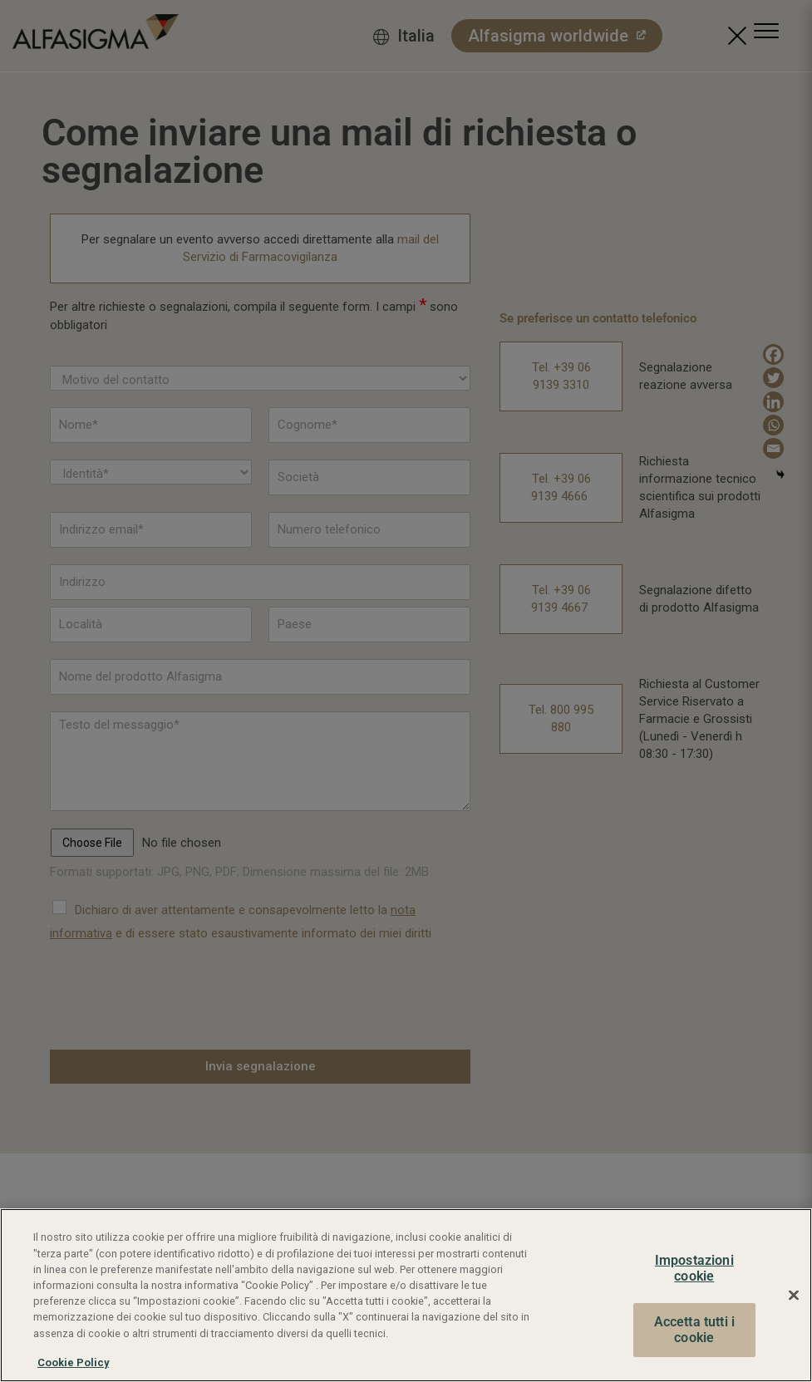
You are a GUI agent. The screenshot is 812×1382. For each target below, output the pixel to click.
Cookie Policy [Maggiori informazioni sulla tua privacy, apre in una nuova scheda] (73, 1362)
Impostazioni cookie (694, 1268)
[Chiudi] (793, 1294)
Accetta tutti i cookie (694, 1330)
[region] (406, 1295)
